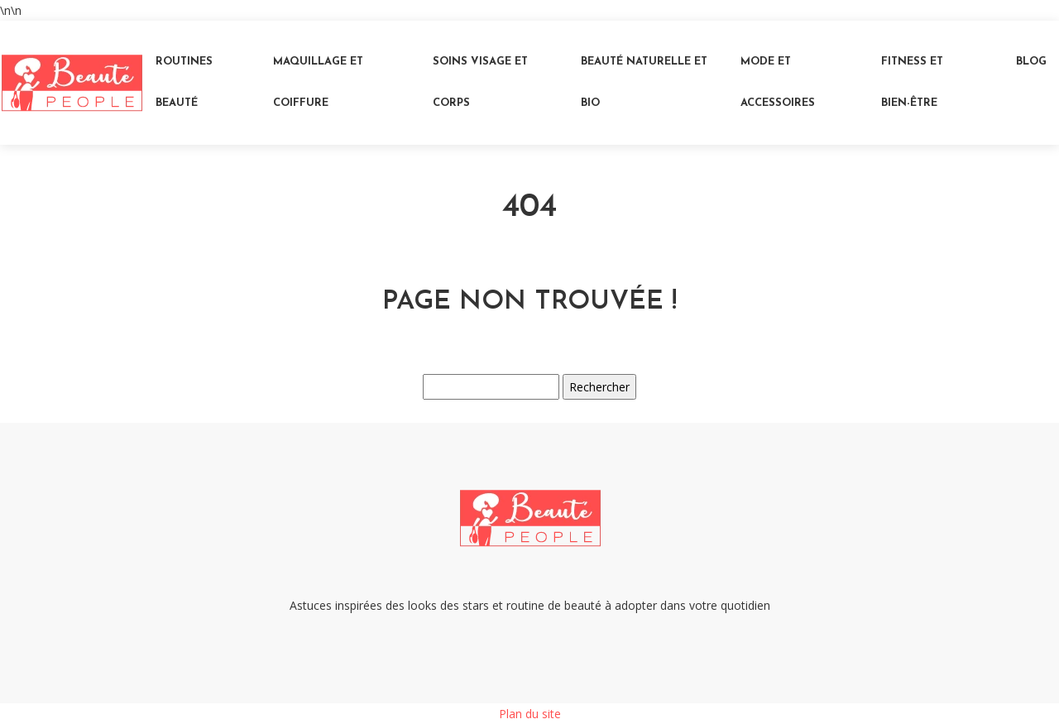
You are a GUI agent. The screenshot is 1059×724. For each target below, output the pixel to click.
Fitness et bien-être (912, 82)
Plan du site (530, 714)
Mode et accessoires (777, 82)
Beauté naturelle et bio (644, 82)
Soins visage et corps (480, 82)
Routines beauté (184, 82)
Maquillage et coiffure (318, 82)
